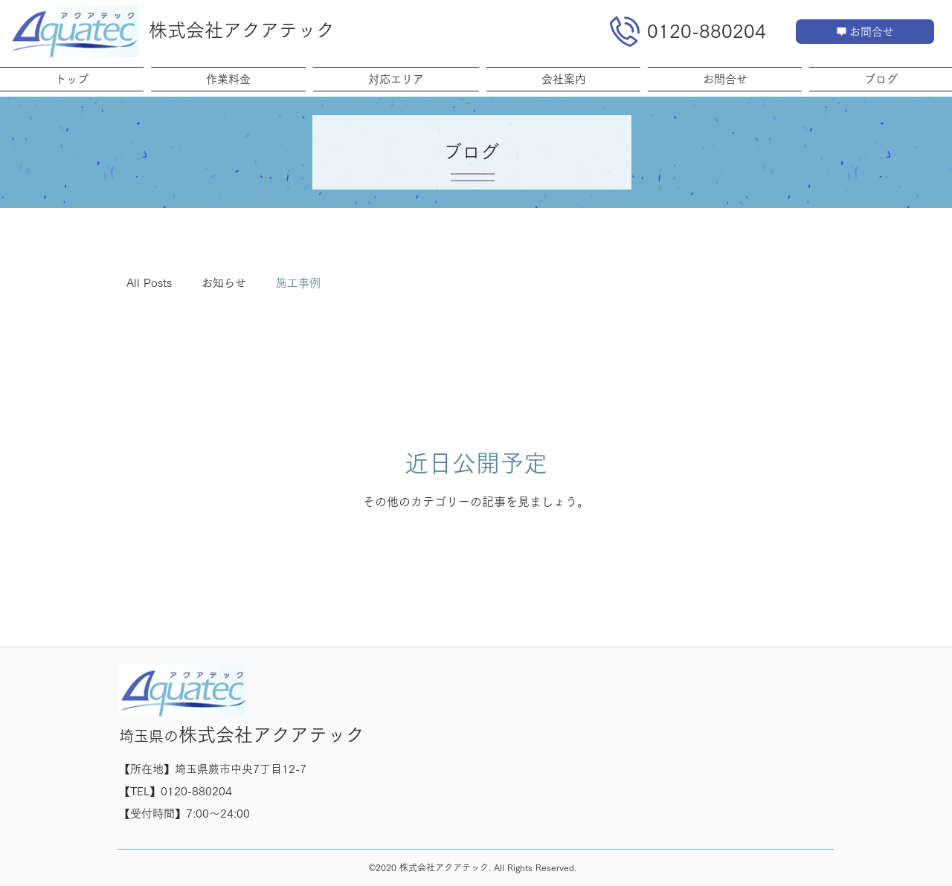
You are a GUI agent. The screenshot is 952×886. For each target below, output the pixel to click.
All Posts (149, 282)
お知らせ (224, 282)
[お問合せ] (865, 31)
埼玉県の (148, 735)
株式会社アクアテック (242, 30)
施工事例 (298, 282)
